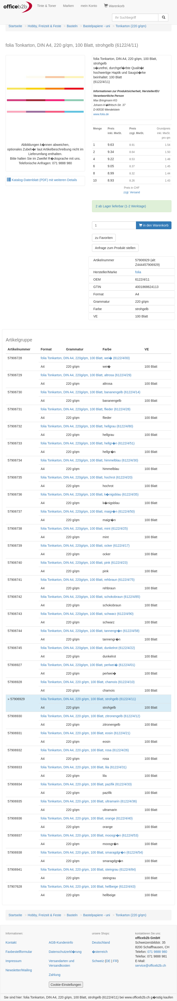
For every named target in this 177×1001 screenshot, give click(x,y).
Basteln (72, 26)
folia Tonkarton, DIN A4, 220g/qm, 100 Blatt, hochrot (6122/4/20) (86, 477)
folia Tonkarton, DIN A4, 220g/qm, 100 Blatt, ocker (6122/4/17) (85, 545)
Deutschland (101, 942)
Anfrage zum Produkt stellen (115, 248)
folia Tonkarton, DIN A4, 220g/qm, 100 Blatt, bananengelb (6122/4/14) (90, 392)
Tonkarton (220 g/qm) (131, 26)
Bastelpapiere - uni (96, 26)
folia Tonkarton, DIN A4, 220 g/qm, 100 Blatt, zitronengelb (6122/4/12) (90, 716)
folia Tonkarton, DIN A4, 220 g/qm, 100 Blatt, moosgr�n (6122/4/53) (89, 835)
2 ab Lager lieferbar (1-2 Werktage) (121, 206)
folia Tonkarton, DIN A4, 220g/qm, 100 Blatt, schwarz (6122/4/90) (87, 614)
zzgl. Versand (132, 192)
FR (115, 961)
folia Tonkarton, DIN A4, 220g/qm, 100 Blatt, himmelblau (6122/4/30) (89, 460)
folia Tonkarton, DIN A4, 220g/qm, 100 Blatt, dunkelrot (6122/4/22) (88, 648)
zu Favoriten (104, 238)
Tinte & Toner (46, 6)
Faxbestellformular (19, 952)
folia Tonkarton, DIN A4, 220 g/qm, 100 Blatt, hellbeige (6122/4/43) (88, 886)
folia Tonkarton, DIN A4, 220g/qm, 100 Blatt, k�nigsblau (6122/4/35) (90, 494)
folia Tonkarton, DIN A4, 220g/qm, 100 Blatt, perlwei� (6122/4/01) (88, 665)
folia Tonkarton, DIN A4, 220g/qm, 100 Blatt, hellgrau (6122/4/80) (87, 426)
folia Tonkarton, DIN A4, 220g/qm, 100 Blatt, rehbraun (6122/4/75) (88, 579)
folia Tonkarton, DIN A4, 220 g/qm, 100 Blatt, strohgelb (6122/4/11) (88, 699)
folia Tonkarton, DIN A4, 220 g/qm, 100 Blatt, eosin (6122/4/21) (85, 733)
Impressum (13, 961)
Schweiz (98, 961)
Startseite (15, 26)
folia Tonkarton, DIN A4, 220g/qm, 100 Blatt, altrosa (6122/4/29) (86, 375)
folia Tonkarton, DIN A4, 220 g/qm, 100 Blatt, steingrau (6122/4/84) (88, 869)
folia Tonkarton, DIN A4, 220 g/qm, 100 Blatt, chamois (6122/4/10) (88, 682)
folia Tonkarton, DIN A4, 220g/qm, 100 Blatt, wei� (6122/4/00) (85, 358)
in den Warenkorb (153, 225)
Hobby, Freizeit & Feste (44, 26)
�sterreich (100, 952)
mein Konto (89, 6)
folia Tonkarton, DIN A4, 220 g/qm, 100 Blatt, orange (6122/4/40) (87, 818)
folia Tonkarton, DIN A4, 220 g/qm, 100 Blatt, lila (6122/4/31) (84, 767)
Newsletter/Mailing (19, 970)
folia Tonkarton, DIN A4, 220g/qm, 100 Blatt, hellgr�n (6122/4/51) (88, 443)
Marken (68, 6)
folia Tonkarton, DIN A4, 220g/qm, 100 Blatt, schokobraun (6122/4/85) (90, 597)
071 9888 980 (157, 952)
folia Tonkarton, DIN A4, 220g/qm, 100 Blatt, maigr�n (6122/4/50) (88, 511)
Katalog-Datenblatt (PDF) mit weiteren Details (42, 180)
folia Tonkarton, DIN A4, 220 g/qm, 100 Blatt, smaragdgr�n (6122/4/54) (92, 852)
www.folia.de (101, 114)
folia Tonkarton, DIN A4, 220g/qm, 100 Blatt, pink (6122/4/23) (84, 562)
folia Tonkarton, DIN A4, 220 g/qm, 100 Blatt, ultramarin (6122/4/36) (89, 801)
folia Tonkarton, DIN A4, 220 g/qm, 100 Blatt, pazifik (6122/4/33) (86, 784)
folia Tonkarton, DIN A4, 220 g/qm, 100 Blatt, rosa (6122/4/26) (85, 750)
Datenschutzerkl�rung (65, 952)
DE (108, 961)
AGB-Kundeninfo (61, 942)
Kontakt (11, 942)
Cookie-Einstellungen (66, 984)
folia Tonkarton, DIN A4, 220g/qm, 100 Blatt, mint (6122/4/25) (84, 528)
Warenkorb (114, 6)
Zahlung (55, 975)
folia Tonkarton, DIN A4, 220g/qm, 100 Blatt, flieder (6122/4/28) (85, 409)
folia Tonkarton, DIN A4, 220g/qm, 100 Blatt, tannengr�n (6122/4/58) (90, 631)
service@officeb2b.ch (150, 965)
